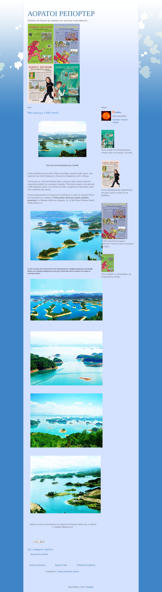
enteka (118, 112)
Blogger (90, 587)
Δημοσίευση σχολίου (39, 554)
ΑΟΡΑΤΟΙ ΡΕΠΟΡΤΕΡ (61, 14)
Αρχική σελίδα (61, 565)
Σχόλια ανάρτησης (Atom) (68, 571)
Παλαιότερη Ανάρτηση (86, 565)
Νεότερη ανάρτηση (37, 565)
